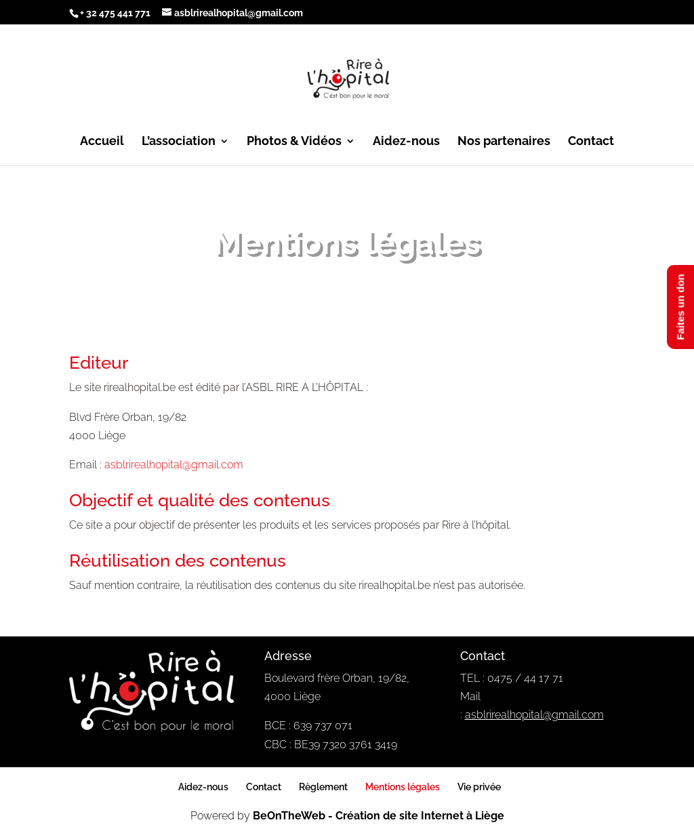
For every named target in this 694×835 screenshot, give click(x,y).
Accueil (102, 142)
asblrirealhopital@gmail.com (173, 464)
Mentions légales (402, 786)
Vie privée (479, 786)
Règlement (323, 786)
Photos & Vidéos (294, 142)
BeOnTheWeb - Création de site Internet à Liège (378, 815)
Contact (591, 142)
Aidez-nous (406, 142)
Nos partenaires (503, 142)
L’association (179, 142)
